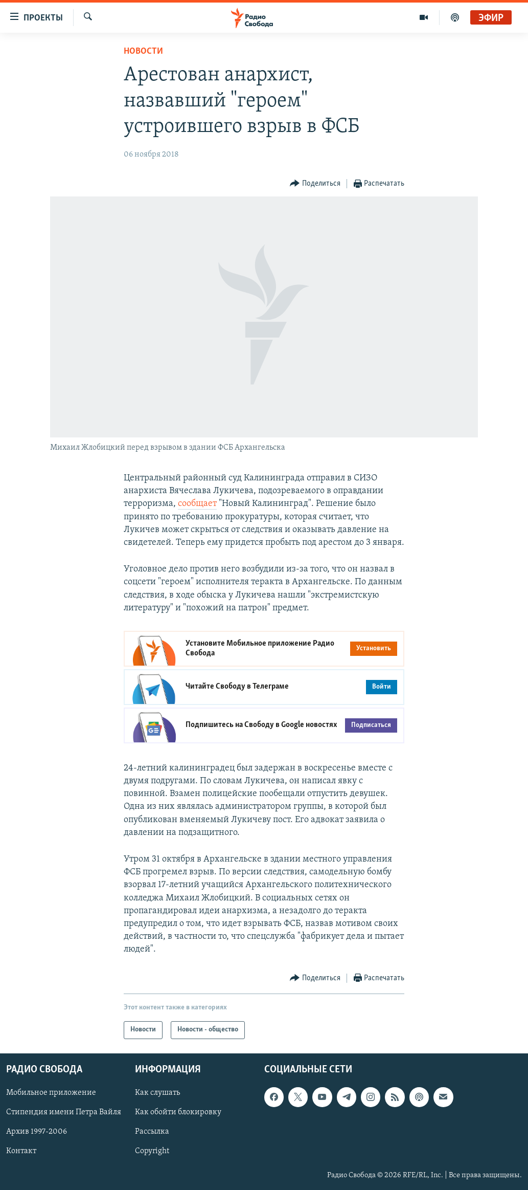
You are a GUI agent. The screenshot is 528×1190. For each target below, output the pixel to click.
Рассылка (152, 1132)
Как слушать (157, 1093)
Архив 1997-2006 (36, 1132)
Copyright (152, 1151)
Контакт (21, 1151)
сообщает (197, 504)
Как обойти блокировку (178, 1112)
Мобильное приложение (51, 1093)
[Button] (315, 184)
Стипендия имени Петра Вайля (63, 1112)
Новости (143, 51)
